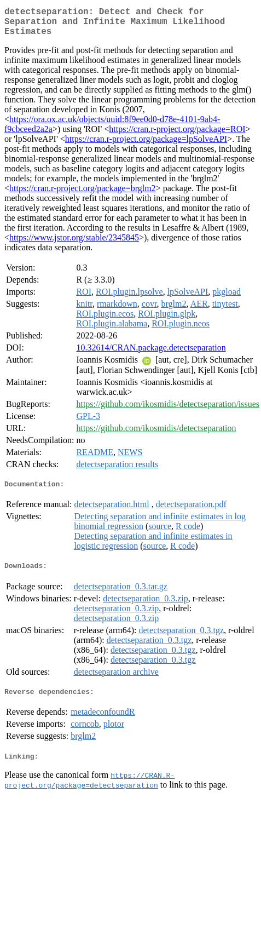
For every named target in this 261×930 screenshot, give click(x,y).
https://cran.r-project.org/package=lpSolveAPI (146, 145)
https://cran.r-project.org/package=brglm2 (82, 194)
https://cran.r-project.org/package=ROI (177, 135)
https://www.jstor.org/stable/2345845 (74, 244)
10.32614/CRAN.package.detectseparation (150, 354)
